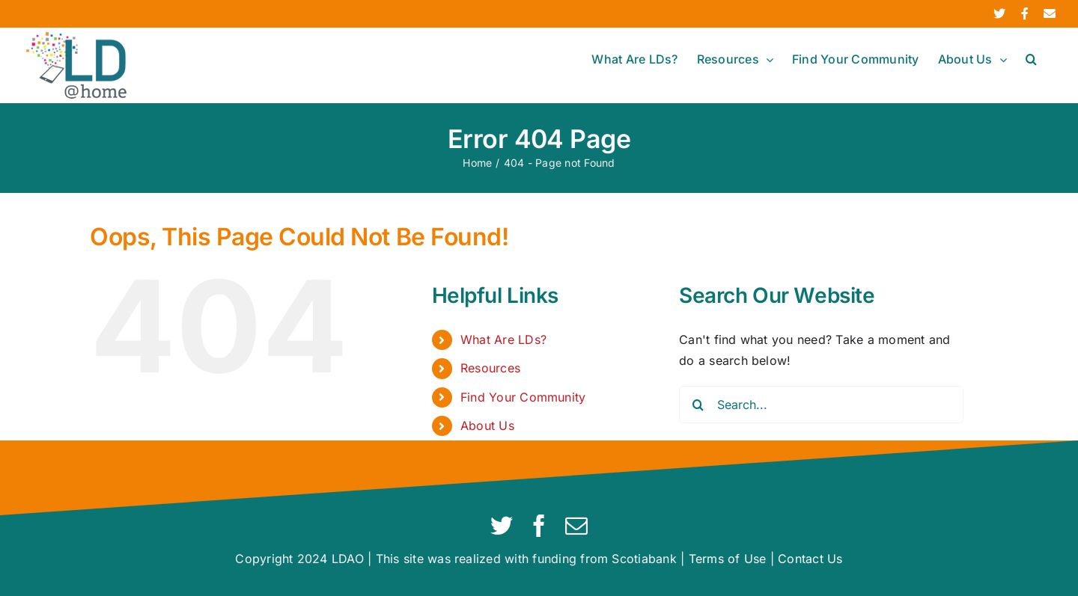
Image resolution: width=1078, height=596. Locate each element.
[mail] (576, 525)
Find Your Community (523, 397)
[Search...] (821, 404)
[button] (1031, 59)
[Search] (697, 404)
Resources (490, 367)
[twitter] (501, 525)
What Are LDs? (503, 339)
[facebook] (539, 525)
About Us (487, 425)
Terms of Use (728, 558)
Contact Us (810, 558)
